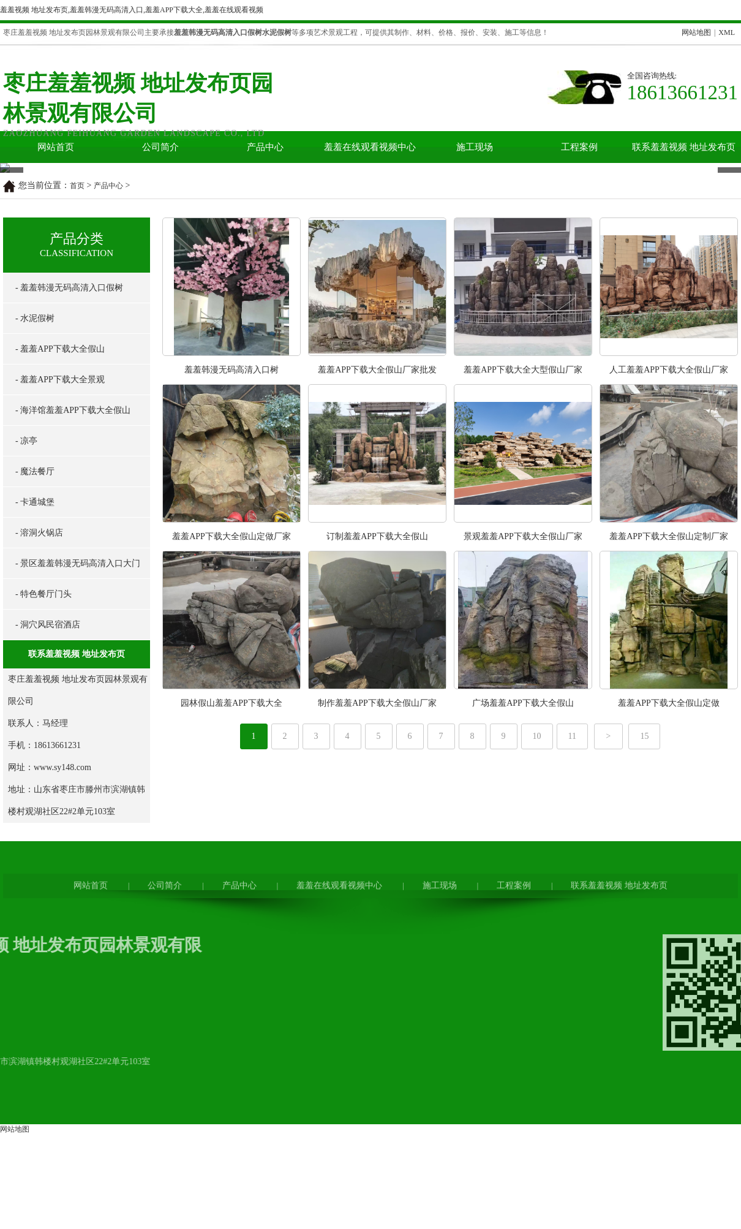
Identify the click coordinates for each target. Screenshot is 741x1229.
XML (726, 32)
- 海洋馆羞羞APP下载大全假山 (72, 592)
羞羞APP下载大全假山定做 (669, 885)
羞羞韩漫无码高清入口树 (231, 551)
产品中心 (265, 147)
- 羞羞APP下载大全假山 (60, 530)
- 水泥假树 (35, 500)
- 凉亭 (26, 622)
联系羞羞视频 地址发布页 (683, 147)
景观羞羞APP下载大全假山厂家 (523, 718)
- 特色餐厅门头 (43, 776)
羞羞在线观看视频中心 (370, 147)
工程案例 (579, 147)
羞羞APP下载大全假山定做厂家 (231, 718)
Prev (6, 253)
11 (572, 918)
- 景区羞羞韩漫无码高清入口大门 (77, 745)
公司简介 (160, 147)
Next (725, 253)
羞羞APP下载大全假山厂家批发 (377, 551)
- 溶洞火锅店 (39, 714)
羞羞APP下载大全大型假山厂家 (523, 551)
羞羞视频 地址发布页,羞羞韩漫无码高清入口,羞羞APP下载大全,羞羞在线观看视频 (131, 10)
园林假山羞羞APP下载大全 (231, 885)
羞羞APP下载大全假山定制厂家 (668, 718)
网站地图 (696, 32)
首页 (77, 367)
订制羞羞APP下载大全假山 (377, 718)
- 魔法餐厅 (35, 653)
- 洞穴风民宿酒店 (47, 806)
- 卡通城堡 (35, 684)
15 (644, 918)
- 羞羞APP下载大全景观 (60, 561)
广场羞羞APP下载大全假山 (523, 885)
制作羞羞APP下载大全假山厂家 (377, 885)
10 (537, 918)
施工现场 (474, 147)
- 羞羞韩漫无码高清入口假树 (69, 469)
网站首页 (55, 147)
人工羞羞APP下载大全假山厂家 (668, 551)
